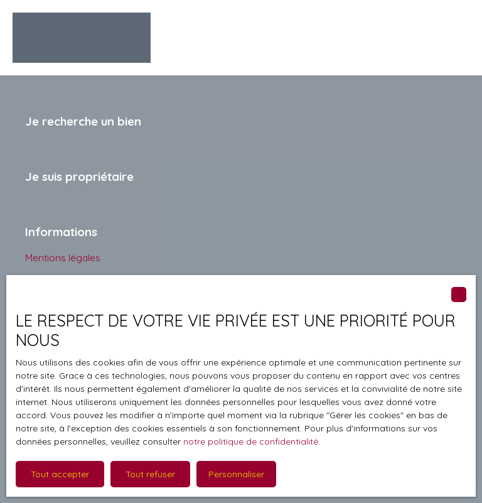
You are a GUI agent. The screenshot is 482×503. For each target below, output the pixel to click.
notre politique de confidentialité (250, 441)
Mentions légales (62, 257)
